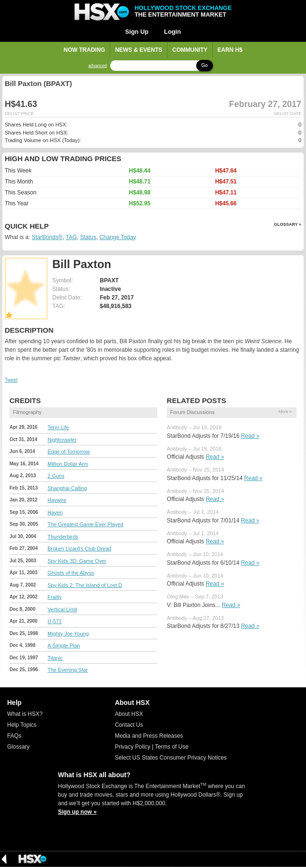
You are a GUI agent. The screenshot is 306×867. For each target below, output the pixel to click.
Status (88, 237)
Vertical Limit (62, 609)
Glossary (18, 746)
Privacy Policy (133, 746)
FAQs (14, 735)
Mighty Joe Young (68, 633)
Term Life (58, 427)
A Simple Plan (64, 645)
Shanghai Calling (67, 488)
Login (172, 31)
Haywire (57, 500)
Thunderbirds (63, 536)
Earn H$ (230, 50)
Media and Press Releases (149, 735)
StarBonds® (47, 237)
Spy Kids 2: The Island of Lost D (85, 585)
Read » (250, 436)
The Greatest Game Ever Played (86, 524)
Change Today (117, 237)
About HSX (129, 714)
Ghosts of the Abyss (71, 573)
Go (204, 65)
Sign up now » (77, 812)
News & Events (138, 50)
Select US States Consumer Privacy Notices (171, 757)
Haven (55, 512)
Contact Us (129, 725)
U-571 (55, 621)
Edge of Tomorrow (69, 451)
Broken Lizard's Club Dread (79, 548)
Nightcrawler (62, 440)
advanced (97, 66)
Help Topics (22, 725)
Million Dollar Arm (68, 464)
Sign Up (136, 31)
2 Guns (56, 476)
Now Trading (84, 50)
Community (190, 50)
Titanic (55, 658)
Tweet (11, 380)
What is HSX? (25, 714)
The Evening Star (68, 670)
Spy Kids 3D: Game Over (77, 561)
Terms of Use (172, 746)
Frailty (55, 597)
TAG (71, 237)
